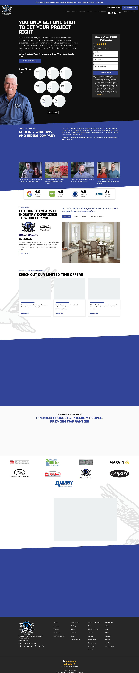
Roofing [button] (52, 13)
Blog (106, 627)
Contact (56, 623)
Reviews (107, 634)
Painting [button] (123, 13)
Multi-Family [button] (110, 13)
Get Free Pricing (106, 73)
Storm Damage (75, 637)
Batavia (90, 630)
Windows (73, 630)
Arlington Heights (93, 627)
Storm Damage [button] (94, 13)
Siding (73, 627)
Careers (107, 637)
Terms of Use (115, 93)
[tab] (66, 217)
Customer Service (59, 634)
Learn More (24, 254)
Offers (107, 630)
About (107, 623)
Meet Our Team (52, 112)
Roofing (73, 623)
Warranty (56, 627)
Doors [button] (81, 13)
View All (90, 647)
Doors (73, 634)
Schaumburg (92, 641)
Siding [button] (62, 13)
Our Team (108, 641)
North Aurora (92, 637)
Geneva (90, 634)
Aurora (90, 623)
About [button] (133, 13)
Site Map (73, 667)
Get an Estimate (130, 7)
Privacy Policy (100, 94)
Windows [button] (71, 13)
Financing (56, 630)
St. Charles (91, 644)
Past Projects (109, 644)
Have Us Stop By (30, 61)
